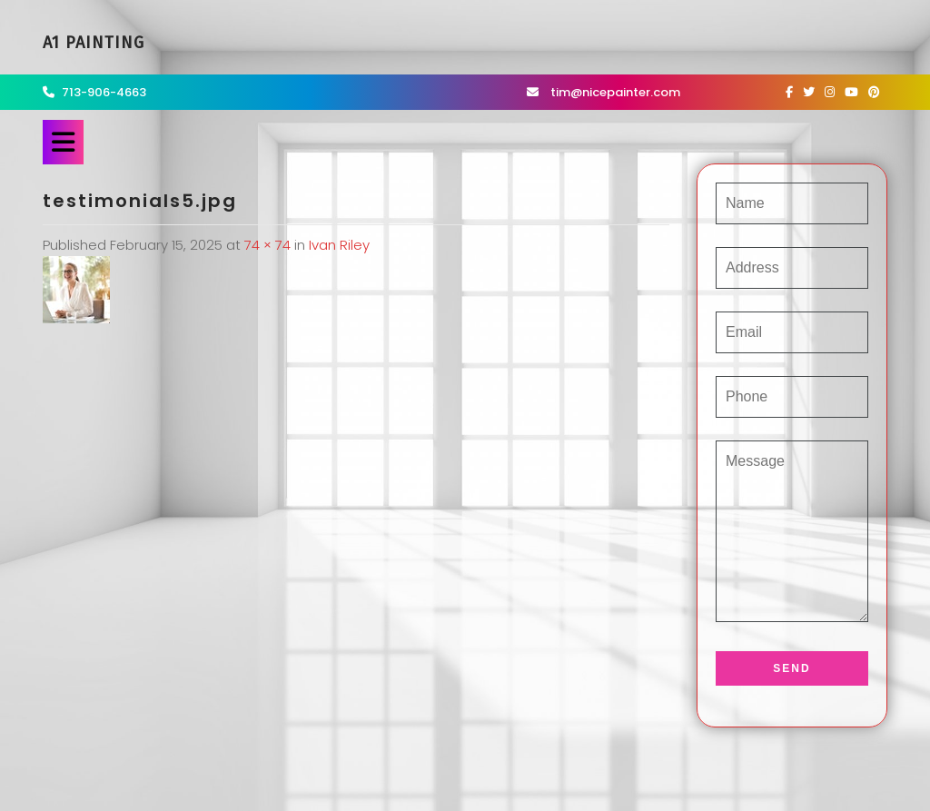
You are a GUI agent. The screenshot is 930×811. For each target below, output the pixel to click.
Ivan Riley (339, 244)
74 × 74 (267, 244)
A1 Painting (93, 43)
